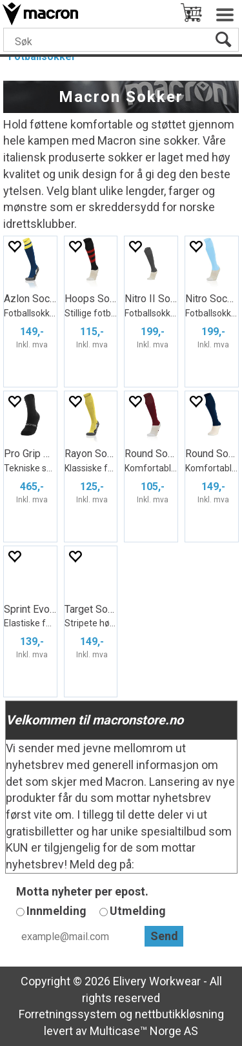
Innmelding (56, 911)
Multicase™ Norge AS (144, 1031)
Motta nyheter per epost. (82, 891)
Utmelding (138, 911)
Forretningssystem (68, 1014)
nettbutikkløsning (179, 1014)
